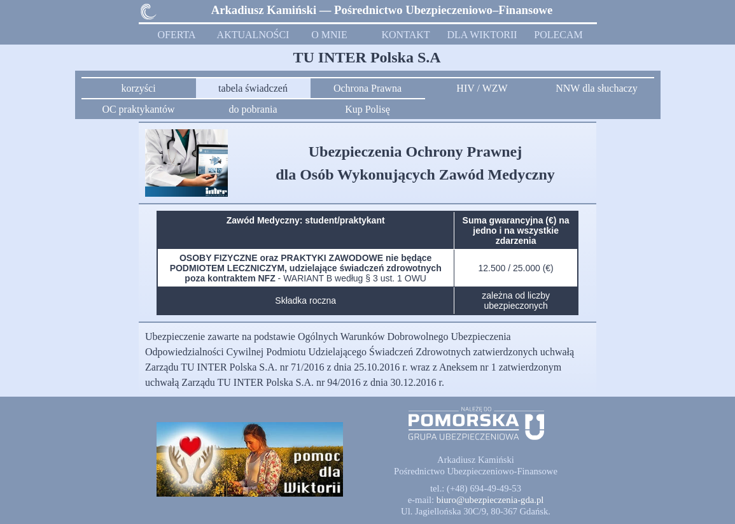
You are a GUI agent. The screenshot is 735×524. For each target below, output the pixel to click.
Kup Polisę (367, 109)
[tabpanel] (382, 10)
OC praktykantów (138, 109)
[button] (490, 500)
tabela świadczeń (253, 88)
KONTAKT (405, 34)
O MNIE (329, 34)
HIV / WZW (481, 88)
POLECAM (558, 34)
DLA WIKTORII (482, 34)
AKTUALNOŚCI (253, 34)
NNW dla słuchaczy (597, 88)
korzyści (138, 88)
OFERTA (177, 34)
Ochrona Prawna (367, 88)
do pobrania (253, 109)
